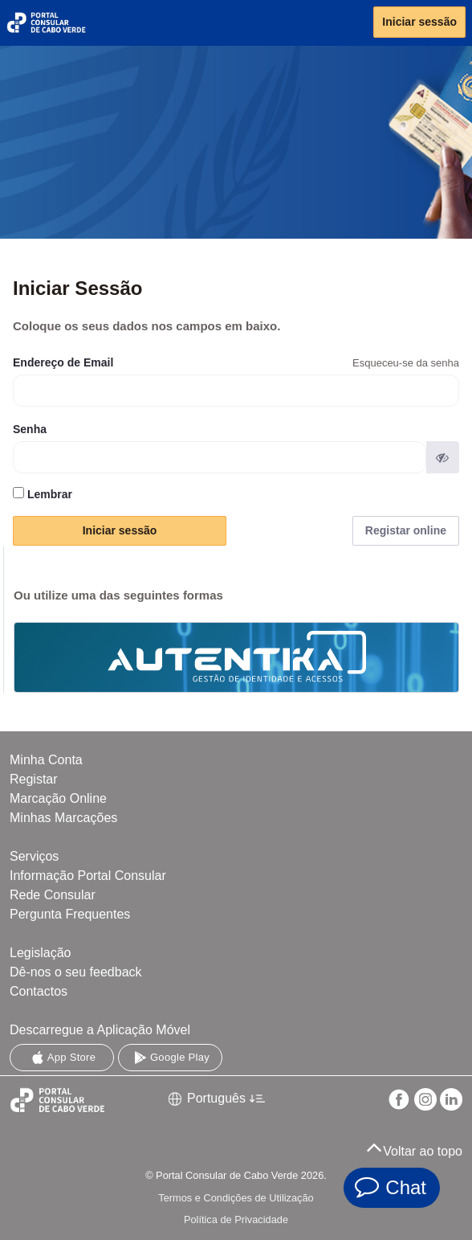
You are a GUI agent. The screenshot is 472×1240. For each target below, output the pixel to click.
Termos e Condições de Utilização (235, 1198)
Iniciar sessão (419, 21)
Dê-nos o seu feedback (76, 972)
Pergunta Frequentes (70, 914)
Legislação (40, 953)
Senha (30, 429)
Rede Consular (53, 895)
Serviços (34, 856)
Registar (34, 779)
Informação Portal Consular (88, 875)
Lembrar (42, 494)
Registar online (405, 530)
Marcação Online (58, 798)
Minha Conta (46, 760)
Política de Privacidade (236, 1219)
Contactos (38, 991)
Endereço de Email (63, 362)
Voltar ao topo (414, 1147)
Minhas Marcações (63, 818)
